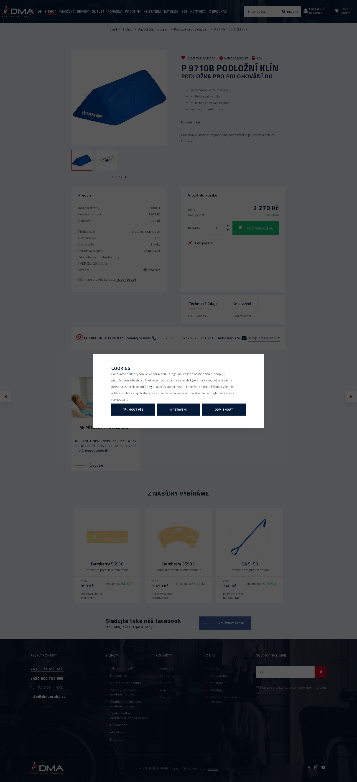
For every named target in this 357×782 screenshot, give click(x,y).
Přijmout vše (132, 409)
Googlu (149, 386)
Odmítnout (224, 409)
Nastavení (178, 409)
